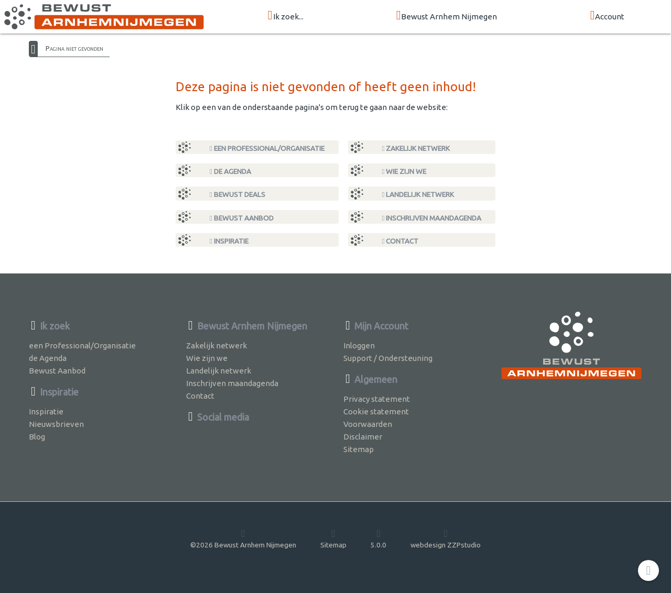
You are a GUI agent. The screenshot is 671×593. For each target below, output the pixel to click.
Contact (400, 241)
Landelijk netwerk (418, 194)
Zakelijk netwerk (416, 148)
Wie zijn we (404, 171)
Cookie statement (376, 411)
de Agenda (230, 171)
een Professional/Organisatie (267, 148)
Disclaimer (362, 436)
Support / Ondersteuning (387, 358)
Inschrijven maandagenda (432, 218)
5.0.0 (378, 538)
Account (607, 16)
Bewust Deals (237, 194)
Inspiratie (229, 241)
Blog (37, 436)
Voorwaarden (367, 424)
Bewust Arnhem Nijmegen (446, 16)
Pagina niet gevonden (74, 48)
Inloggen (359, 345)
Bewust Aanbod (242, 218)
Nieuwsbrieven (56, 424)
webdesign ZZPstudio (445, 538)
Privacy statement (376, 398)
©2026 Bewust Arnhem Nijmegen (243, 538)
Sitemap (358, 449)
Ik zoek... (286, 16)
